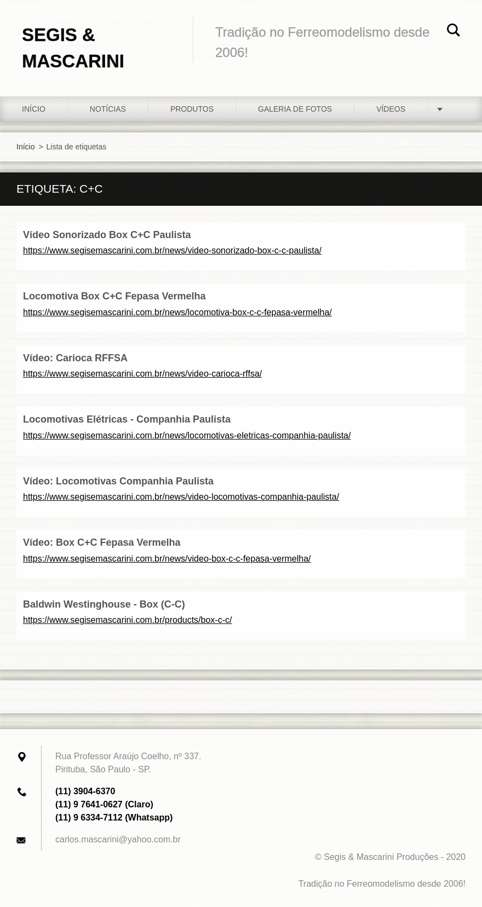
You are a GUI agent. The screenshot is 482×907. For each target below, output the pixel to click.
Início (33, 109)
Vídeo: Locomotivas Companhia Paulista (118, 481)
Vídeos (390, 109)
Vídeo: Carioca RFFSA (75, 358)
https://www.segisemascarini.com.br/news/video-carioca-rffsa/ (142, 373)
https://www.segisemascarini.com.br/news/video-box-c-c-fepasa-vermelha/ (167, 558)
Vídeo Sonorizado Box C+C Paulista (107, 234)
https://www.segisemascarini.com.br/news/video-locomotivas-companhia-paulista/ (181, 496)
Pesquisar (453, 32)
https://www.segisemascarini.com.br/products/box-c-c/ (127, 620)
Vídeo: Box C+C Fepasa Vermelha (102, 542)
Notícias (108, 109)
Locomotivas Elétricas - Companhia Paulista (127, 419)
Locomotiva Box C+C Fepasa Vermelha (114, 296)
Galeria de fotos (295, 109)
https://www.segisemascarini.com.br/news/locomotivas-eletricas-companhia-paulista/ (187, 435)
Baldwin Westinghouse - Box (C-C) (104, 604)
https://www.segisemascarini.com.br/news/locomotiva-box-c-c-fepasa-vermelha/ (177, 312)
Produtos (192, 109)
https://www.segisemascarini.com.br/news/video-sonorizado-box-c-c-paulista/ (172, 250)
